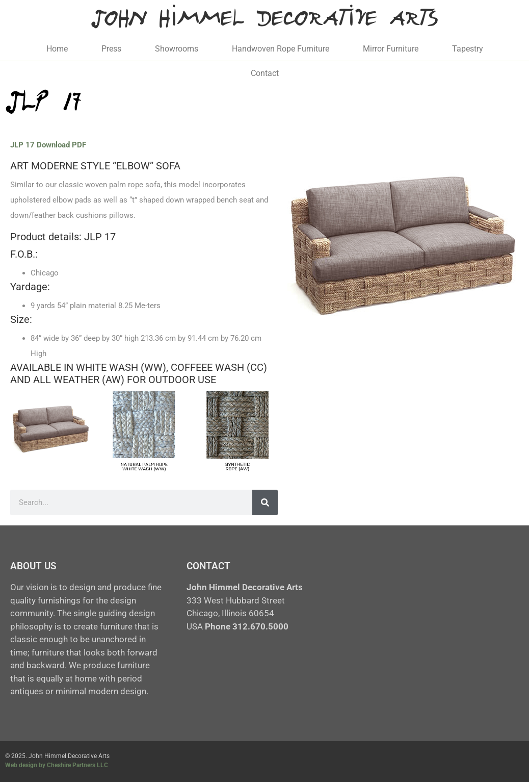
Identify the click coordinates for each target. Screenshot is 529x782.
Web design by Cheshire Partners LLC (56, 765)
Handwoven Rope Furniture (280, 49)
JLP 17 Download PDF (48, 144)
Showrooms (176, 49)
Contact (265, 73)
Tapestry (467, 49)
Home (57, 49)
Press (111, 49)
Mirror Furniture (390, 49)
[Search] (265, 502)
